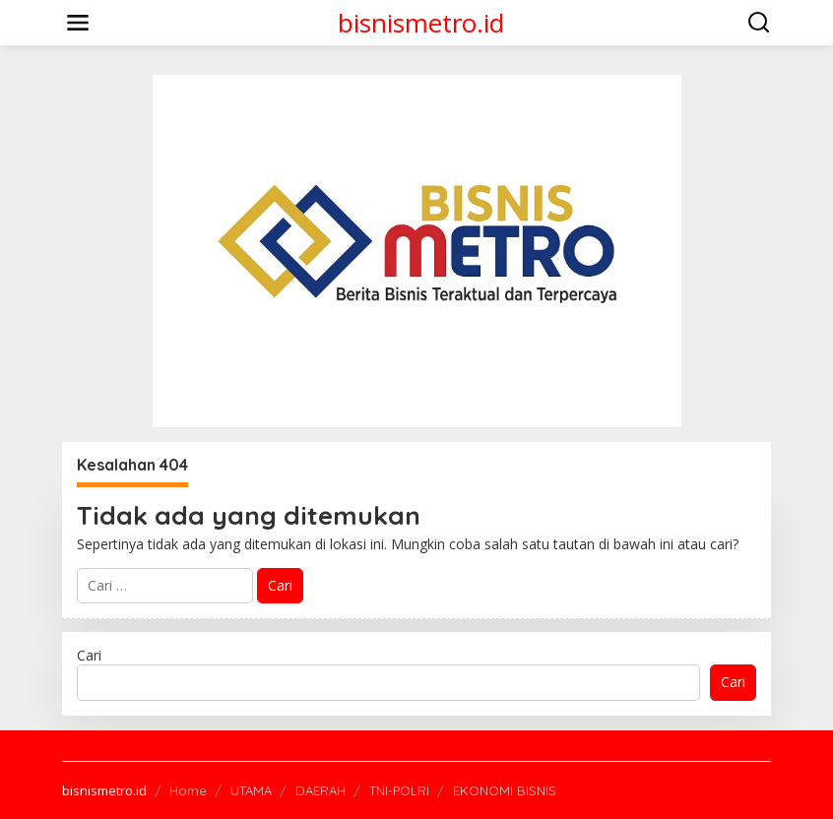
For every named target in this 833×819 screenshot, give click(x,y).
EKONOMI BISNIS (504, 790)
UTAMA (251, 790)
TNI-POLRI (399, 790)
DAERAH (320, 790)
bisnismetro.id (421, 22)
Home (188, 790)
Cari (89, 655)
